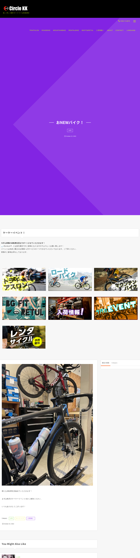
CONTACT (119, 28)
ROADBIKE (45, 28)
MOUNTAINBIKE (59, 28)
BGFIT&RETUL (87, 28)
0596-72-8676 (124, 19)
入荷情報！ (100, 28)
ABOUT (109, 28)
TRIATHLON (33, 28)
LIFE (69, 130)
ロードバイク (20, 518)
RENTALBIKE (73, 28)
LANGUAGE (130, 28)
